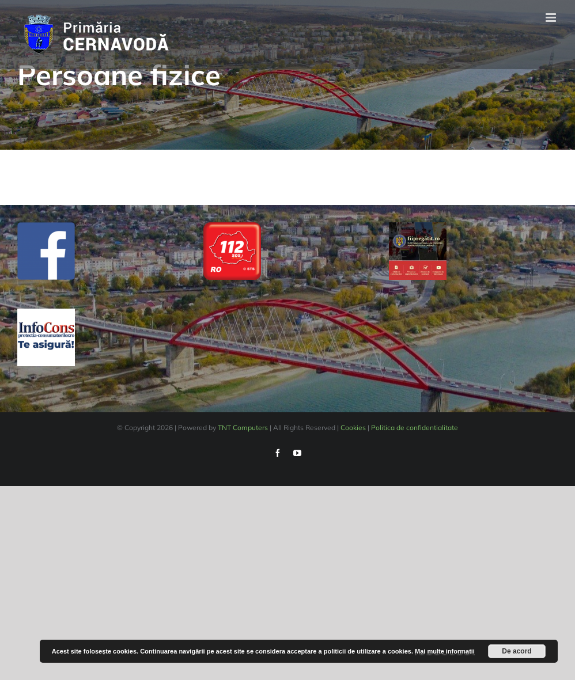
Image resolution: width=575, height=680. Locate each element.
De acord (516, 651)
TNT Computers (243, 427)
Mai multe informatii (445, 651)
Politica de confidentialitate (414, 427)
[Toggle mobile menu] (552, 18)
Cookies (353, 427)
